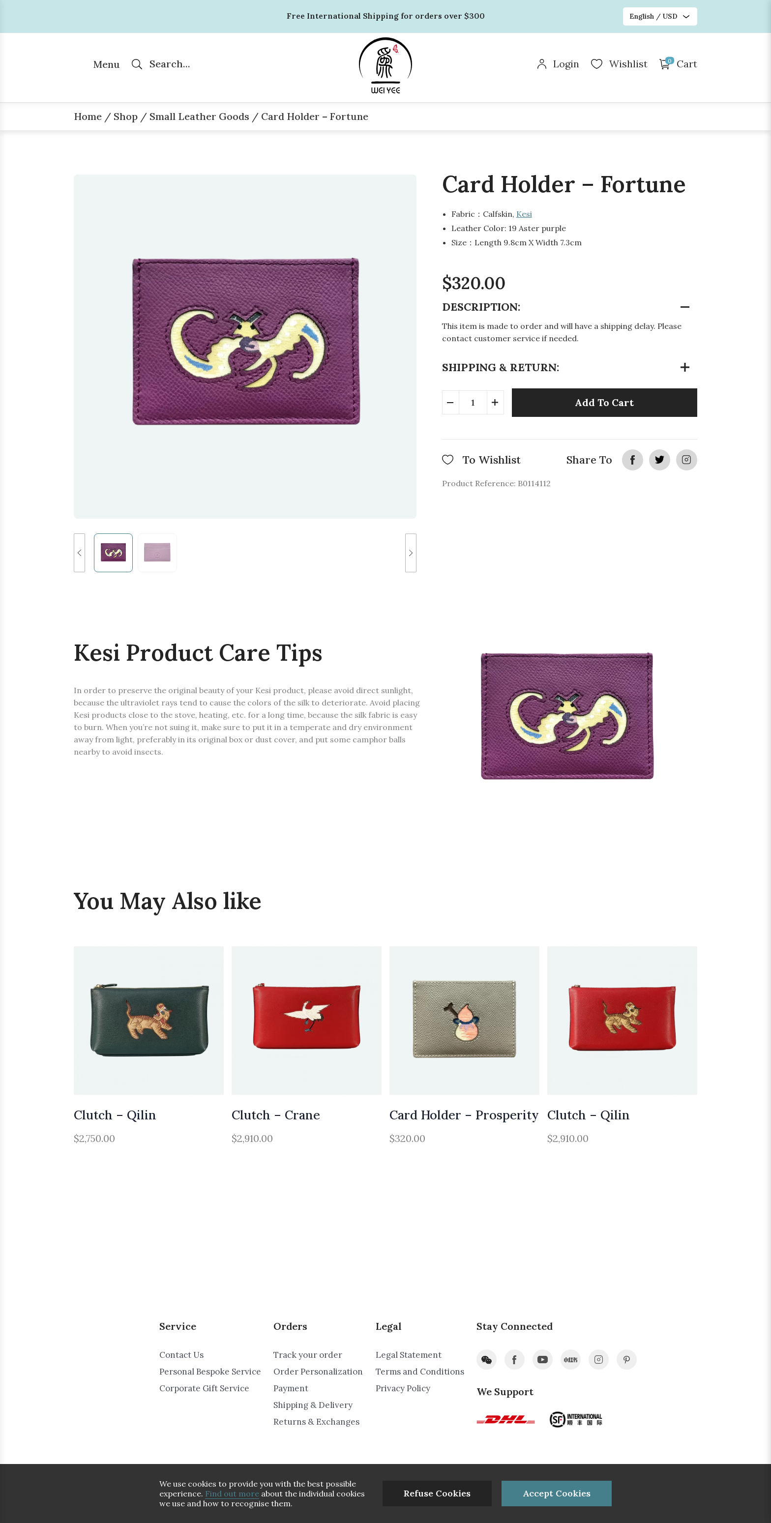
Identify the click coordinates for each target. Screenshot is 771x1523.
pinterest (627, 1359)
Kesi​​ (524, 214)
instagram (686, 459)
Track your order (307, 1354)
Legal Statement (409, 1354)
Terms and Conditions (420, 1371)
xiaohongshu (571, 1359)
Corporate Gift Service (204, 1388)
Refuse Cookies (437, 1493)
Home (88, 116)
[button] (79, 552)
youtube (543, 1359)
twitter (659, 459)
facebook (632, 459)
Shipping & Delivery (313, 1405)
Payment (290, 1388)
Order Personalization (318, 1371)
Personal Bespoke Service (210, 1371)
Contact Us (181, 1354)
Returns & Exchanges (316, 1421)
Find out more (232, 1493)
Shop (126, 116)
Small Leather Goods (199, 116)
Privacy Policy (403, 1388)
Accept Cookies (557, 1493)
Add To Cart (604, 402)
